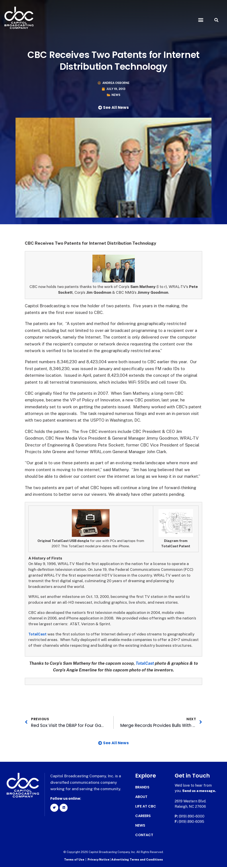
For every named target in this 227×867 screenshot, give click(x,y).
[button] (200, 20)
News (116, 95)
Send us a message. (199, 791)
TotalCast (37, 634)
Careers (143, 816)
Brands (142, 787)
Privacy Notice (99, 859)
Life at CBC (145, 806)
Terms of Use (74, 859)
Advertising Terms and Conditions (137, 859)
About (141, 797)
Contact (144, 835)
